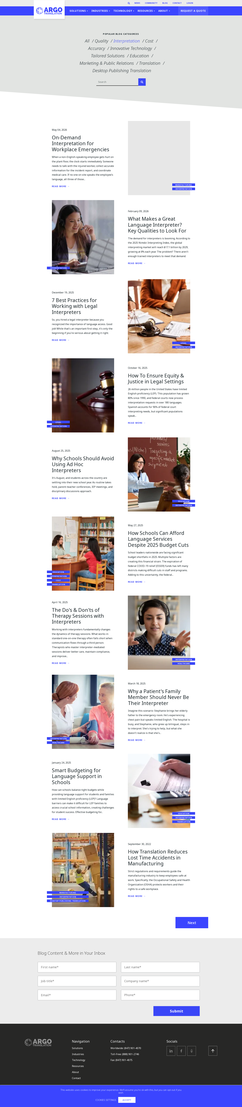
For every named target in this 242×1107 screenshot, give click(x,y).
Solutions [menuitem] (78, 11)
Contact (76, 1078)
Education (139, 56)
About (75, 1072)
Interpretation (126, 41)
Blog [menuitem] (165, 3)
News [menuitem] (137, 3)
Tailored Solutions (108, 56)
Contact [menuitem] (177, 3)
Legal (184, 343)
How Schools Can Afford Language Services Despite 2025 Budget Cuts (158, 539)
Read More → (61, 186)
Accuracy (96, 48)
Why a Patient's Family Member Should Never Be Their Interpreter (158, 697)
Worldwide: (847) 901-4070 (126, 1048)
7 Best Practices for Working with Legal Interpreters (74, 306)
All (87, 41)
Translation (149, 63)
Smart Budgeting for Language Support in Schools (77, 776)
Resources (78, 1066)
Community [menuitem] (151, 3)
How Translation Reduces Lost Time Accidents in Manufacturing (158, 857)
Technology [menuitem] (122, 11)
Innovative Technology (131, 48)
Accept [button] (127, 1099)
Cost (149, 41)
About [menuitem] (163, 11)
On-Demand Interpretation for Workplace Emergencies (80, 143)
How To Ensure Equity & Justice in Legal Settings (156, 378)
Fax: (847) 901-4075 (121, 1060)
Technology (78, 1060)
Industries (78, 1054)
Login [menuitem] (190, 3)
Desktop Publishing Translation (121, 70)
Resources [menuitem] (145, 11)
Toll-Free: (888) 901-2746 (125, 1054)
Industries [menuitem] (99, 11)
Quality (101, 41)
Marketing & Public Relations (106, 63)
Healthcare (184, 664)
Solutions (77, 1048)
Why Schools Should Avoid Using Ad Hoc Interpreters (83, 464)
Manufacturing (183, 185)
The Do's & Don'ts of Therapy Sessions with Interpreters (78, 616)
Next (192, 922)
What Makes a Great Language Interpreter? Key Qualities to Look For (157, 224)
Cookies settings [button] (105, 1100)
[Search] (129, 3)
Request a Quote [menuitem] (193, 11)
